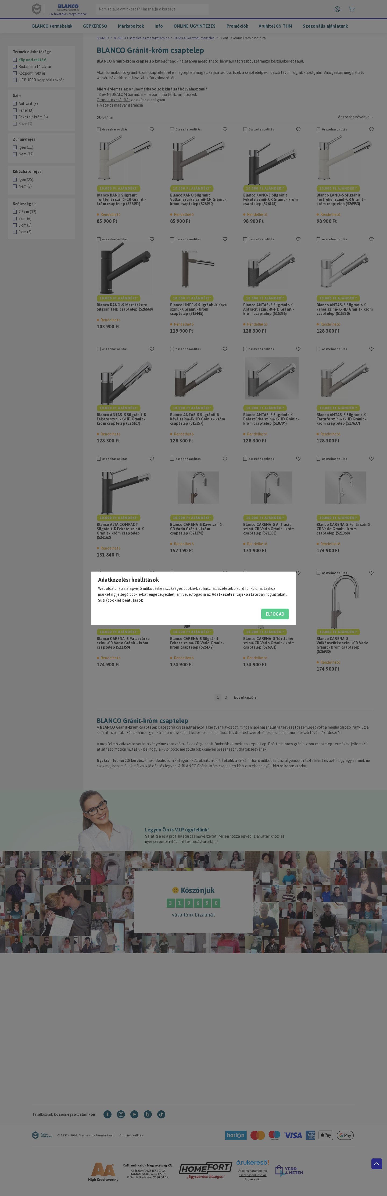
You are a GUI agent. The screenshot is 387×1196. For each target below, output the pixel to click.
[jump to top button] (376, 1163)
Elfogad (275, 614)
